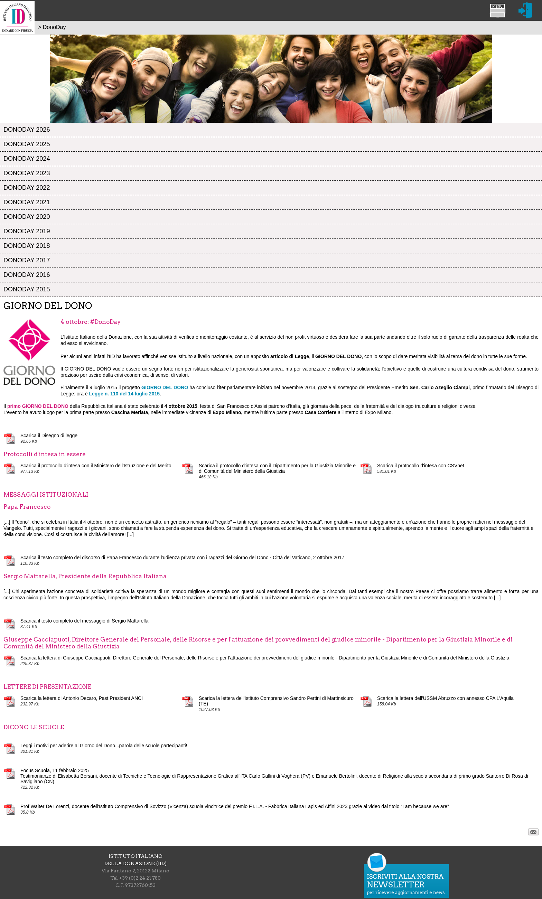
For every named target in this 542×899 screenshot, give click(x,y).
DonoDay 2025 (26, 144)
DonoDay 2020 (26, 216)
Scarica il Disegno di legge (48, 435)
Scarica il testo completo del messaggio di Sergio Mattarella (84, 621)
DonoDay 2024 (26, 158)
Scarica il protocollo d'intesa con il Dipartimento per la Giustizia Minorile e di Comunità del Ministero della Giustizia (277, 468)
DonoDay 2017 (26, 260)
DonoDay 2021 (26, 202)
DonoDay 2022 (26, 187)
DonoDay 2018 (26, 245)
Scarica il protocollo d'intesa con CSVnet (420, 465)
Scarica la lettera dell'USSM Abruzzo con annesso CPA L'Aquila (445, 698)
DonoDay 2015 (26, 289)
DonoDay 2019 (26, 231)
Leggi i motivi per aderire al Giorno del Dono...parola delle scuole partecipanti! (103, 745)
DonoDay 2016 (26, 274)
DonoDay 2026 (26, 129)
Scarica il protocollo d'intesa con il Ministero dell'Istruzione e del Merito (95, 465)
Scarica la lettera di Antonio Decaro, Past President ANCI (81, 698)
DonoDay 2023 (26, 173)
